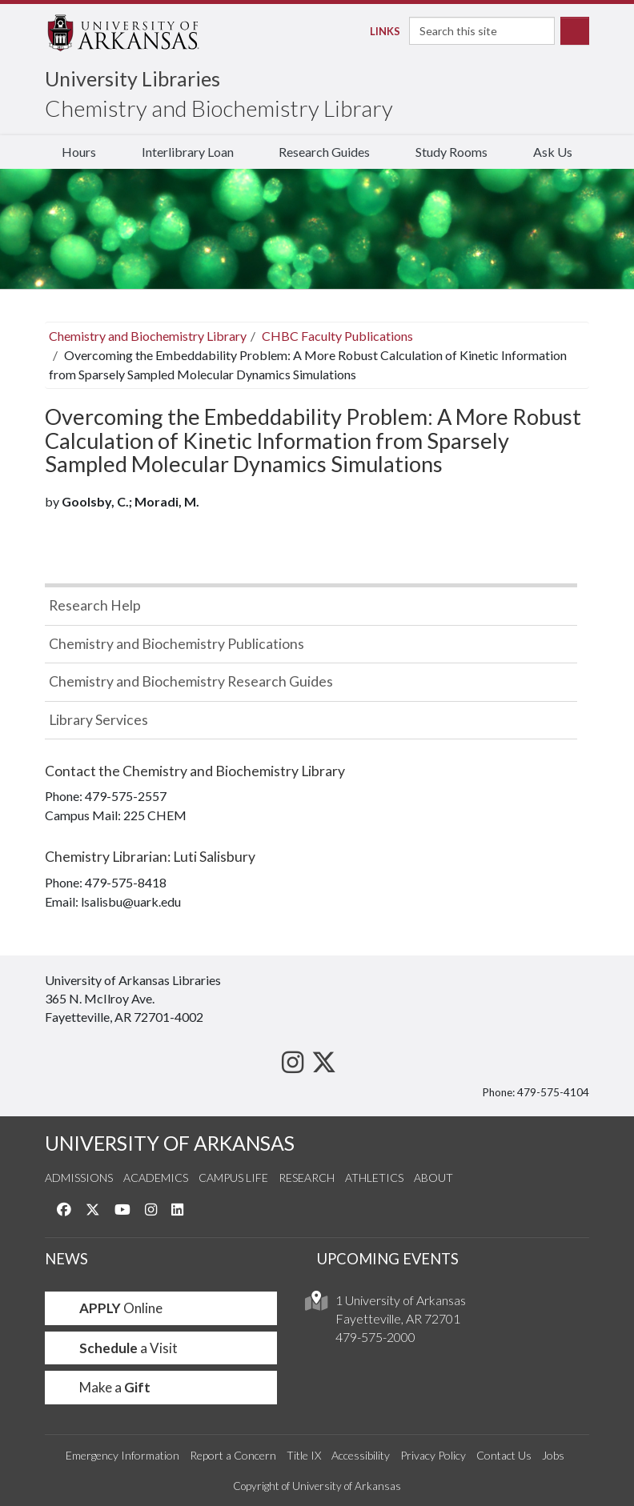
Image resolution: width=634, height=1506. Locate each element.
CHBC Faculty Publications (337, 335)
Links (380, 31)
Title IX (304, 1455)
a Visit (118, 1348)
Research (307, 1177)
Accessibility (360, 1455)
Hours (79, 151)
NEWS (66, 1259)
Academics (155, 1177)
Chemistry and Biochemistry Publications (176, 643)
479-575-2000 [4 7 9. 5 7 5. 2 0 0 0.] (375, 1336)
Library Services (98, 719)
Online (110, 1308)
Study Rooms (451, 151)
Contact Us (504, 1455)
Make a (104, 1387)
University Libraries (132, 78)
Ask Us (552, 151)
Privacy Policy (433, 1455)
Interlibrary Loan (188, 151)
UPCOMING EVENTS (388, 1259)
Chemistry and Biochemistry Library (219, 108)
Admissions (79, 1177)
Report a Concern (233, 1455)
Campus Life (233, 1177)
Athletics (374, 1177)
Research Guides (324, 151)
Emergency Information (122, 1455)
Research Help (95, 605)
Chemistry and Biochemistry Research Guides (191, 681)
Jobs (553, 1455)
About (433, 1177)
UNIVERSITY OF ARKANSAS (170, 1143)
